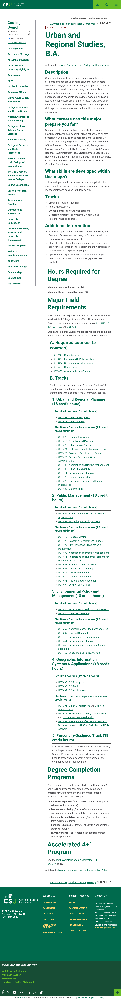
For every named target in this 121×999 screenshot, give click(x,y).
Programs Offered (17, 92)
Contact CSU (14, 278)
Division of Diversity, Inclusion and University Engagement (18, 234)
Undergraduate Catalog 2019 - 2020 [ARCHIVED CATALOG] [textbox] (88, 18)
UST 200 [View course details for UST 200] (100, 323)
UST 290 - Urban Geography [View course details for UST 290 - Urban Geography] (67, 355)
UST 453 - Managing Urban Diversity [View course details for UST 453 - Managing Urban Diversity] (77, 564)
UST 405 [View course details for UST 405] (56, 326)
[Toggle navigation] (116, 4)
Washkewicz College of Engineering (18, 118)
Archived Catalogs (17, 266)
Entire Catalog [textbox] (12, 31)
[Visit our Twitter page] (8, 992)
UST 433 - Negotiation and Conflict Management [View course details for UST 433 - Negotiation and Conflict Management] (83, 465)
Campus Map (15, 272)
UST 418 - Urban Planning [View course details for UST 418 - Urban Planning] (71, 421)
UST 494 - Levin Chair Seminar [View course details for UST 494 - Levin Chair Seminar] (74, 584)
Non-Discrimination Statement (18, 982)
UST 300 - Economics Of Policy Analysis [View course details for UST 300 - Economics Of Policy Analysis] (74, 359)
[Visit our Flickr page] (21, 992)
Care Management (78, 908)
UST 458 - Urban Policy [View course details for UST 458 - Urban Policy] (65, 367)
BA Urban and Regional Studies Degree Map (73, 23)
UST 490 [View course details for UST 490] (71, 326)
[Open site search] (107, 4)
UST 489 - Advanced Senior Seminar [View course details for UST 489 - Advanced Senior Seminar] (72, 371)
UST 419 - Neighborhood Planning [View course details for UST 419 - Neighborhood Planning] (75, 441)
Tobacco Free (9, 978)
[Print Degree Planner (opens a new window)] (97, 23)
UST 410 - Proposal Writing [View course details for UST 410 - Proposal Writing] (72, 536)
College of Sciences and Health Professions (18, 149)
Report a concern (78, 919)
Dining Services (76, 914)
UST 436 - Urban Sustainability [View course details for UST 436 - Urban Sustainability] (74, 469)
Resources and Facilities (15, 202)
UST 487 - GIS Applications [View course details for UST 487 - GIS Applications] (72, 690)
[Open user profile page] (97, 4)
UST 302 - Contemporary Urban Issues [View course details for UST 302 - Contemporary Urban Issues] (73, 363)
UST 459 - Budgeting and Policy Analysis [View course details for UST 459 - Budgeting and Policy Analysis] (79, 521)
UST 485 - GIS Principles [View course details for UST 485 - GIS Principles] (71, 488)
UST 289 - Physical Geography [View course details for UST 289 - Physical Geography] (74, 633)
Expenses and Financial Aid (15, 211)
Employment (49, 919)
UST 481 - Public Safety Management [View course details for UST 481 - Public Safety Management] (77, 580)
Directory (48, 914)
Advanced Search (17, 42)
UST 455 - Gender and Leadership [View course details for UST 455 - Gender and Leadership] (75, 568)
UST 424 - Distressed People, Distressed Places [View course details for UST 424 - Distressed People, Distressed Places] (83, 449)
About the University (18, 59)
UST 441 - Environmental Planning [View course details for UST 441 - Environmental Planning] (76, 473)
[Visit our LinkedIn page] (28, 992)
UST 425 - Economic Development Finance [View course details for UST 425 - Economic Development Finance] (80, 453)
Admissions (14, 75)
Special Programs (17, 245)
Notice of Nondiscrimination (17, 253)
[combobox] (91, 18)
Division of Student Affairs (17, 192)
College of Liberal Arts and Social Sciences (17, 130)
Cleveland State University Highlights (18, 67)
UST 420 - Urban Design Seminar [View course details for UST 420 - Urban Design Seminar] (75, 445)
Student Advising (77, 930)
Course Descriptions (18, 185)
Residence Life (76, 925)
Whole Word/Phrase (17, 38)
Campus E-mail (50, 902)
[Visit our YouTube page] (14, 992)
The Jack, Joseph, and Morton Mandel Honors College (18, 175)
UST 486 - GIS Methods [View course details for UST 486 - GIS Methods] (70, 686)
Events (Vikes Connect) (49, 926)
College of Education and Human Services (18, 109)
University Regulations (14, 221)
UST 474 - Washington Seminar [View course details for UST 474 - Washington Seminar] (74, 576)
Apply (10, 80)
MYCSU (72, 902)
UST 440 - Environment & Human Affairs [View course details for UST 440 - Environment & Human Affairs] (79, 637)
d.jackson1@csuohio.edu (105, 928)
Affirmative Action (11, 974)
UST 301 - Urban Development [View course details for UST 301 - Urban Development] (74, 417)
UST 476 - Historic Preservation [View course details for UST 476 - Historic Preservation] (74, 477)
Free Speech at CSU (52, 933)
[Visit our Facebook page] (3, 992)
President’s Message (19, 54)
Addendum (13, 261)
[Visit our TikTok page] (41, 992)
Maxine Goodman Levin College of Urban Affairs (17, 162)
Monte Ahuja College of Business (19, 99)
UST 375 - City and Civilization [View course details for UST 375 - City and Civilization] (74, 437)
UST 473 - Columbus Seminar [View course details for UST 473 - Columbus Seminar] (73, 572)
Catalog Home (15, 48)
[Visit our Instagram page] (34, 992)
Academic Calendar (18, 86)
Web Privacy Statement (14, 971)
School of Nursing (17, 139)
